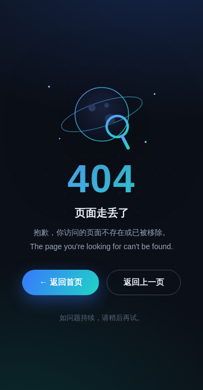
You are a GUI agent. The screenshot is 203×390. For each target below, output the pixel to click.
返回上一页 (143, 282)
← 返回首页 (60, 282)
